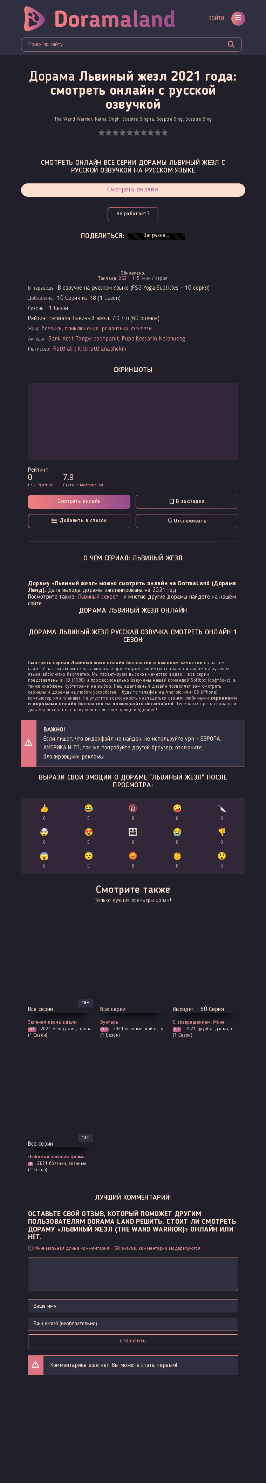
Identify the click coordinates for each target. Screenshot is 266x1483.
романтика (115, 329)
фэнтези (141, 329)
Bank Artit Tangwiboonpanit (83, 339)
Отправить (133, 1341)
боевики (52, 329)
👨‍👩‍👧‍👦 (133, 837)
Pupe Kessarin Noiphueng (154, 339)
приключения (81, 329)
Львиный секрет (97, 597)
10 (164, 132)
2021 (124, 278)
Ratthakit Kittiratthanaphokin (90, 349)
